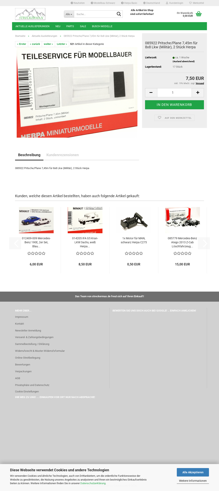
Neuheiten (78, 3)
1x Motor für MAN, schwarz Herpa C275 (134, 240)
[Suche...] (69, 14)
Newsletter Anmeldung (28, 330)
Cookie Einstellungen (27, 391)
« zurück (35, 43)
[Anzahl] (174, 92)
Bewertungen (22, 364)
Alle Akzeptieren (193, 472)
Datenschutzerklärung (92, 483)
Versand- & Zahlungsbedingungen (34, 337)
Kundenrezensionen (62, 155)
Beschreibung (29, 155)
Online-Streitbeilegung (27, 357)
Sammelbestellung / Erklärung (32, 344)
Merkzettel (196, 3)
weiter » (48, 43)
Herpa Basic (129, 3)
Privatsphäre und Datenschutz (32, 385)
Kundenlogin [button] (174, 3)
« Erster (21, 43)
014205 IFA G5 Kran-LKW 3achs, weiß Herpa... (85, 242)
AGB (17, 378)
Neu (57, 26)
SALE (83, 26)
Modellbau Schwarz (103, 3)
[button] (151, 3)
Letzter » (62, 43)
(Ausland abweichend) (184, 61)
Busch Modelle (102, 26)
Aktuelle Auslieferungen (32, 26)
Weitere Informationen (193, 480)
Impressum (21, 316)
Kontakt (19, 323)
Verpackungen (23, 371)
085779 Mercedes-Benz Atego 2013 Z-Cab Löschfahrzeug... (182, 242)
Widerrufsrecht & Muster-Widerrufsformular (40, 350)
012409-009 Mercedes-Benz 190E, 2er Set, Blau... (36, 242)
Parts (70, 26)
